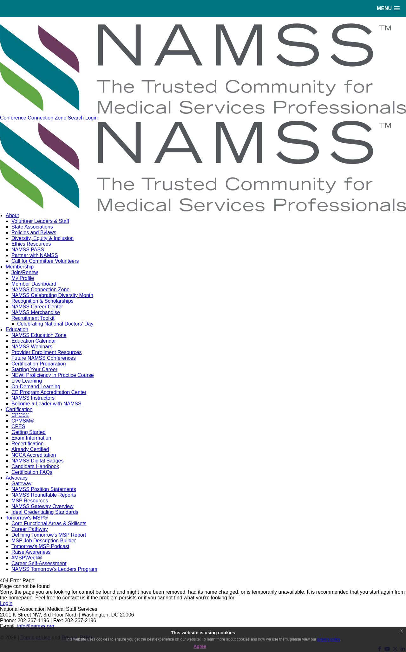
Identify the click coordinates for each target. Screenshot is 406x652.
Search (76, 117)
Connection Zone (47, 117)
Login (91, 117)
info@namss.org (35, 626)
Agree (199, 646)
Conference (13, 117)
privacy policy (329, 639)
